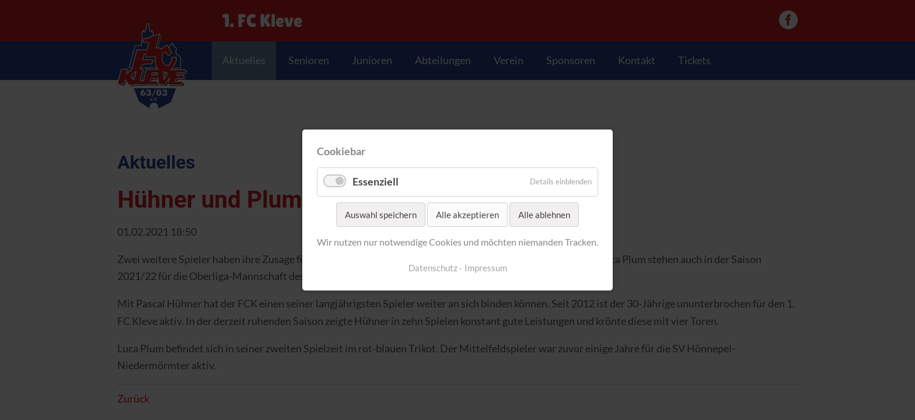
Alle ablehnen (544, 214)
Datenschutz (433, 268)
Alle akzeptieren (467, 214)
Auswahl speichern (381, 214)
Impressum (486, 268)
